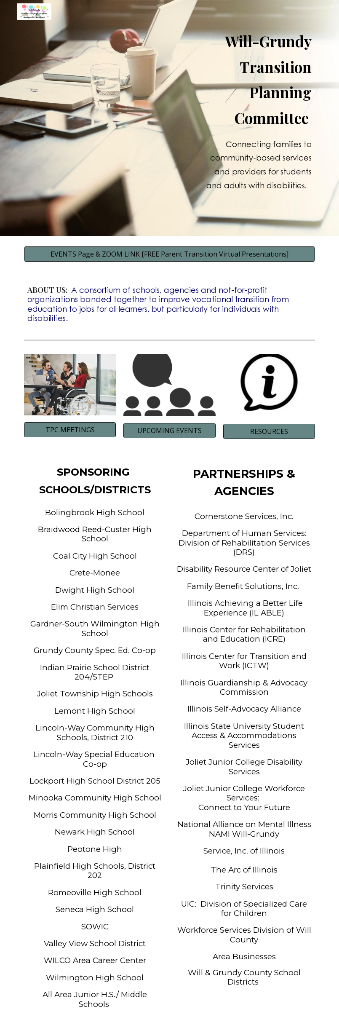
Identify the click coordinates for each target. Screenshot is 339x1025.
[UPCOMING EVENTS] (169, 430)
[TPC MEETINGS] (70, 429)
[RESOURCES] (269, 431)
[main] (256, 118)
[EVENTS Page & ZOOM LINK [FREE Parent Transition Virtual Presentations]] (169, 254)
